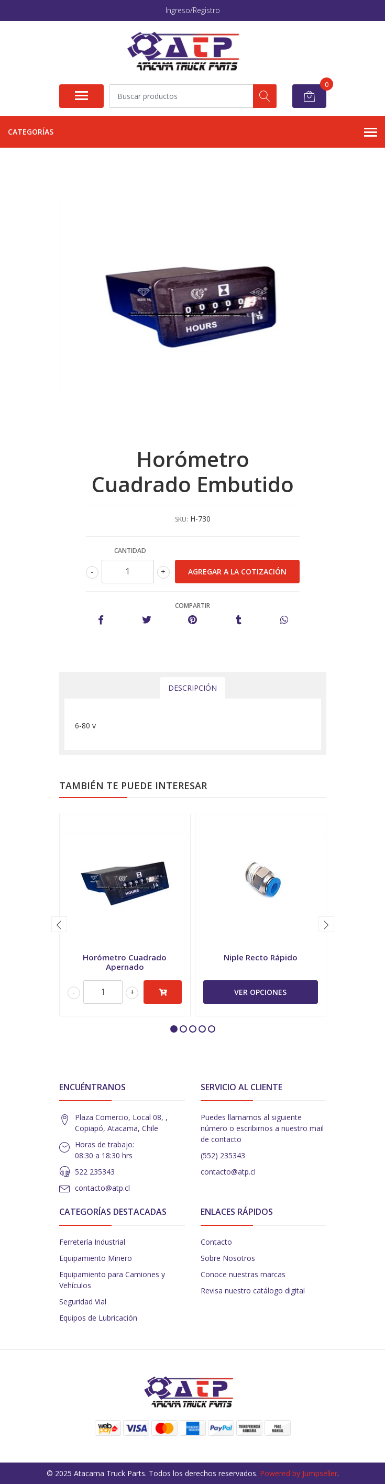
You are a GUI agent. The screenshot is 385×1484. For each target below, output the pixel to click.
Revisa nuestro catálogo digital (253, 1290)
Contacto (216, 1242)
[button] (174, 1029)
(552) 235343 (223, 1155)
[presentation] (59, 924)
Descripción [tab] (192, 688)
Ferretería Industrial (92, 1242)
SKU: (181, 519)
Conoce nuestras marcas (243, 1274)
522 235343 (95, 1172)
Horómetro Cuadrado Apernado (125, 962)
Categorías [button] (192, 132)
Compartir (192, 605)
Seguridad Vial (82, 1301)
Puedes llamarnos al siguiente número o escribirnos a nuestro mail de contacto (262, 1128)
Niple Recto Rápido (261, 957)
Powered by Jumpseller (298, 1473)
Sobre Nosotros (228, 1258)
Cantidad (130, 550)
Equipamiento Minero (95, 1258)
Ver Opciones (260, 992)
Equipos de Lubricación (98, 1318)
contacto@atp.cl (102, 1188)
